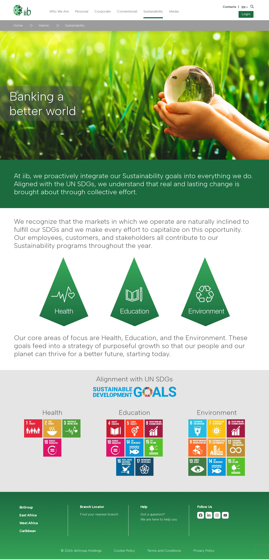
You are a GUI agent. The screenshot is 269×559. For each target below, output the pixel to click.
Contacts (229, 7)
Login (246, 14)
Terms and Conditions (164, 551)
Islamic (44, 25)
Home (18, 25)
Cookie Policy (124, 551)
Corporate (103, 11)
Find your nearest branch (99, 514)
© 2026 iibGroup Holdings (81, 551)
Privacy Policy (203, 551)
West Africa (28, 523)
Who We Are (59, 11)
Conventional (127, 11)
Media (174, 11)
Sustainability (153, 11)
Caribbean (27, 531)
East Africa (28, 515)
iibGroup (26, 507)
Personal (81, 11)
